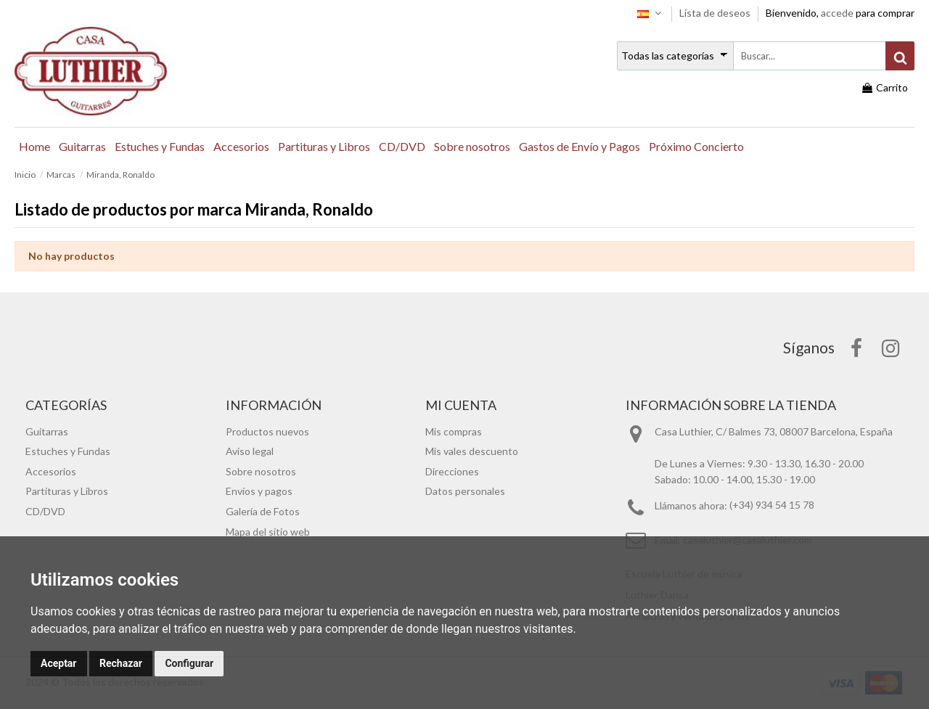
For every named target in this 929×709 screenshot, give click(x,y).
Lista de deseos (716, 13)
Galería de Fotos (263, 511)
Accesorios (50, 471)
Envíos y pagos (259, 491)
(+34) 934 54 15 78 (771, 505)
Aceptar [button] (59, 663)
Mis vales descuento (471, 451)
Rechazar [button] (120, 663)
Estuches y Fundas (67, 451)
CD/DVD (45, 511)
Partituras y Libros (66, 491)
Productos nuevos (267, 431)
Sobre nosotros (261, 471)
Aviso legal (250, 451)
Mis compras (453, 431)
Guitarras (46, 431)
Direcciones (452, 471)
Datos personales (465, 491)
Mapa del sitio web (268, 531)
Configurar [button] (189, 663)
